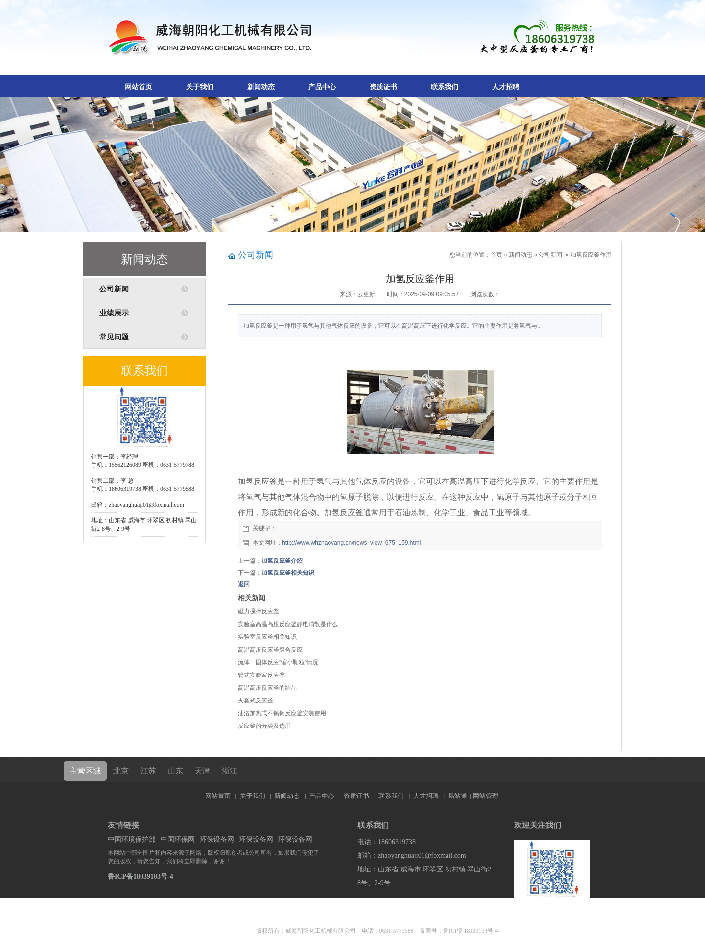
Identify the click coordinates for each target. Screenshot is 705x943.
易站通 (460, 795)
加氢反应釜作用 (590, 254)
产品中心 (322, 87)
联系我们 (444, 87)
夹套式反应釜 (255, 700)
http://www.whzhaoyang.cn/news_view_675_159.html (351, 542)
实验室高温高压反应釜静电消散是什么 (288, 624)
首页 (496, 254)
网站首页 (138, 87)
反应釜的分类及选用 (264, 726)
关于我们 (199, 87)
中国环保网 (178, 839)
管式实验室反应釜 (261, 675)
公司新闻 (114, 289)
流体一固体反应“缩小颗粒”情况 (278, 662)
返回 (244, 584)
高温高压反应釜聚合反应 (270, 649)
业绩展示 (114, 313)
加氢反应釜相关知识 (287, 572)
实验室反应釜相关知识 (267, 636)
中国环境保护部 (132, 839)
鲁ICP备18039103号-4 (140, 876)
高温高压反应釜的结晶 (267, 687)
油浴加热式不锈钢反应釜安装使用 (282, 713)
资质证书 (383, 87)
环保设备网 (217, 839)
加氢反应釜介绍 (282, 560)
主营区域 (85, 771)
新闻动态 (261, 87)
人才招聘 (505, 87)
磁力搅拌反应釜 (258, 611)
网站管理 (485, 795)
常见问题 (114, 337)
